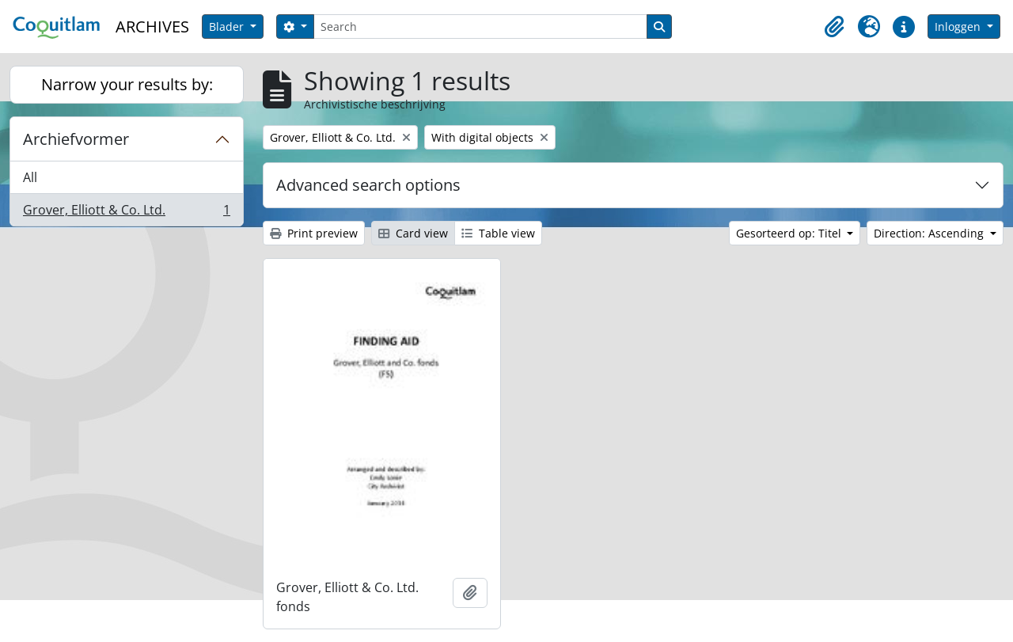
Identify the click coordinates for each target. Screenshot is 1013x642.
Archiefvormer (76, 139)
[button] (834, 26)
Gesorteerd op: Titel (790, 233)
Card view (413, 233)
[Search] (480, 26)
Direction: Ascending (930, 233)
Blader (228, 26)
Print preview (314, 233)
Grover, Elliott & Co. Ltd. (126, 213)
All (30, 177)
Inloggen (959, 26)
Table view (498, 233)
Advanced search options (368, 185)
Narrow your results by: (127, 84)
